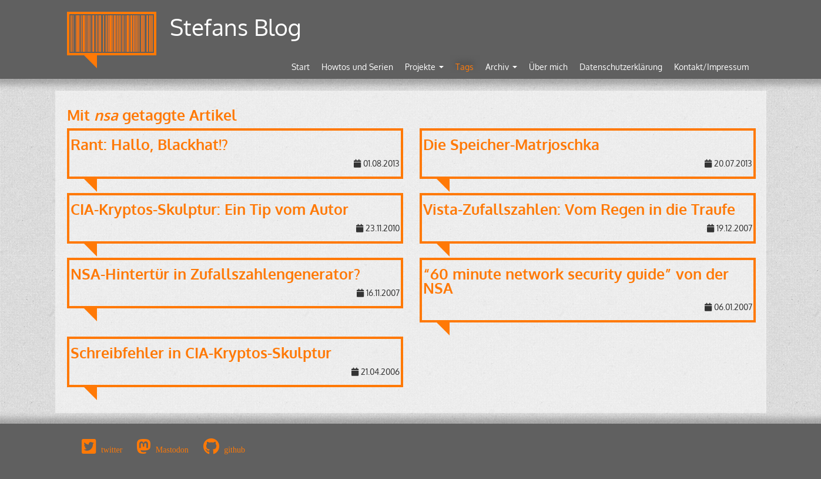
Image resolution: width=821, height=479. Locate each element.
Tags (464, 67)
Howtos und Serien (357, 67)
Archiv (501, 67)
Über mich (548, 67)
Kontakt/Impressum (711, 67)
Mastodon (172, 449)
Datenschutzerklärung (620, 67)
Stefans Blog (235, 26)
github (234, 449)
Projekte (424, 67)
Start (300, 67)
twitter (112, 449)
